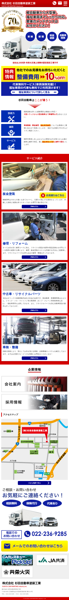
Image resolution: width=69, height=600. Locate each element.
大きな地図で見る (34, 483)
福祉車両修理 (45, 125)
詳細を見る (34, 206)
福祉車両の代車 (48, 142)
